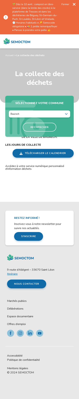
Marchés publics (17, 301)
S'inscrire (28, 236)
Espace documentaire (20, 316)
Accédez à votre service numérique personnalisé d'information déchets (34, 167)
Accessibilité (15, 356)
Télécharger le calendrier (45, 153)
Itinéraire (12, 274)
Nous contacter (26, 284)
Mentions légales (17, 368)
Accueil (9, 55)
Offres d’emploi (16, 324)
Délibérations (15, 309)
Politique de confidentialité (23, 360)
